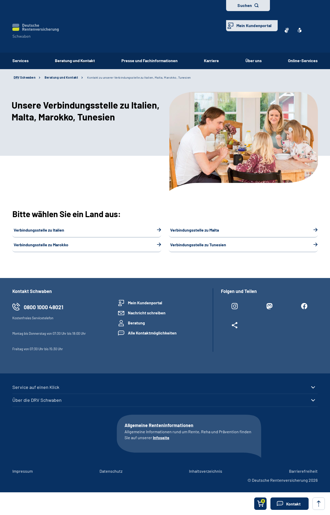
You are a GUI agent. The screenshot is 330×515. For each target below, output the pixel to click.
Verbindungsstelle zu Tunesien (198, 244)
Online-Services (303, 60)
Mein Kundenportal (253, 25)
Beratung (136, 322)
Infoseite (161, 437)
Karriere (211, 60)
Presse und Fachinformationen (149, 60)
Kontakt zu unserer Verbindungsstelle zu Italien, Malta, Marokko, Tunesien (139, 77)
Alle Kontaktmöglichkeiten (152, 332)
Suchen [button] (244, 5)
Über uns (253, 60)
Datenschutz (111, 471)
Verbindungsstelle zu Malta (194, 229)
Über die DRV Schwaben (37, 400)
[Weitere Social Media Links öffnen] (234, 326)
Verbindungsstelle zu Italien (39, 229)
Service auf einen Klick (35, 387)
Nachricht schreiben (147, 312)
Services (20, 60)
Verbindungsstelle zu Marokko (41, 244)
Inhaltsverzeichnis (205, 471)
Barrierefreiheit (303, 471)
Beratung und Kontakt (75, 60)
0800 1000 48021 (43, 307)
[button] (289, 503)
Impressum (22, 471)
